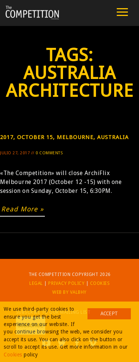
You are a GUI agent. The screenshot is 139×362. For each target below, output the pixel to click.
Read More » (22, 209)
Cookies (100, 283)
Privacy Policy (66, 283)
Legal (36, 283)
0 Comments (49, 153)
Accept (109, 313)
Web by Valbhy (69, 292)
